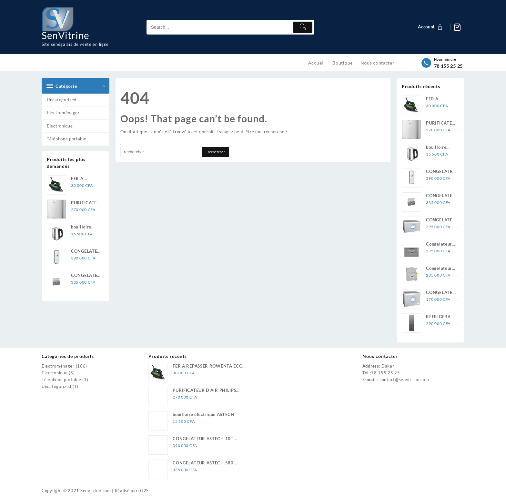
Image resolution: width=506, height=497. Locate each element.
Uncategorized (61, 99)
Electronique (60, 125)
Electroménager (63, 112)
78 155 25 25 (448, 66)
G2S (144, 490)
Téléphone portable (66, 138)
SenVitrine (65, 35)
